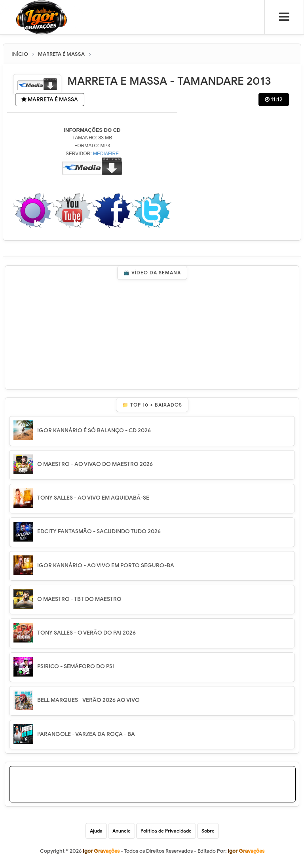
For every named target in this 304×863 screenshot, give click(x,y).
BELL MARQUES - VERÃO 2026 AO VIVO (88, 700)
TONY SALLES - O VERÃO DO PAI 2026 (86, 632)
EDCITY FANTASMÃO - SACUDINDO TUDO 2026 (99, 531)
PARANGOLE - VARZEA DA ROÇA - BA (86, 734)
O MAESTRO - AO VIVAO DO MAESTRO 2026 (95, 464)
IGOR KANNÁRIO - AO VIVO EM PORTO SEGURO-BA (105, 565)
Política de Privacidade (166, 831)
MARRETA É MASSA (49, 99)
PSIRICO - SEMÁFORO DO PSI (75, 666)
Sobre (208, 831)
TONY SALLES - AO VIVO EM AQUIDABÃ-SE (93, 497)
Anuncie (121, 831)
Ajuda (96, 831)
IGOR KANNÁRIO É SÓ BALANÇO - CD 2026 (94, 430)
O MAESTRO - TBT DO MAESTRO (79, 599)
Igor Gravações (246, 851)
